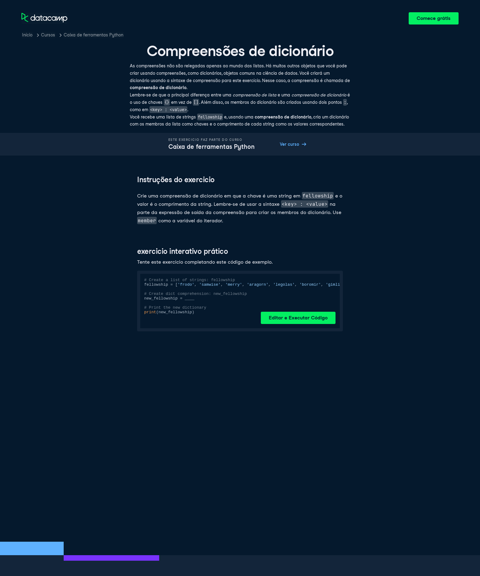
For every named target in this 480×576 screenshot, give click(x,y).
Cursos (48, 34)
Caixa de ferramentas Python (93, 34)
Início (27, 34)
